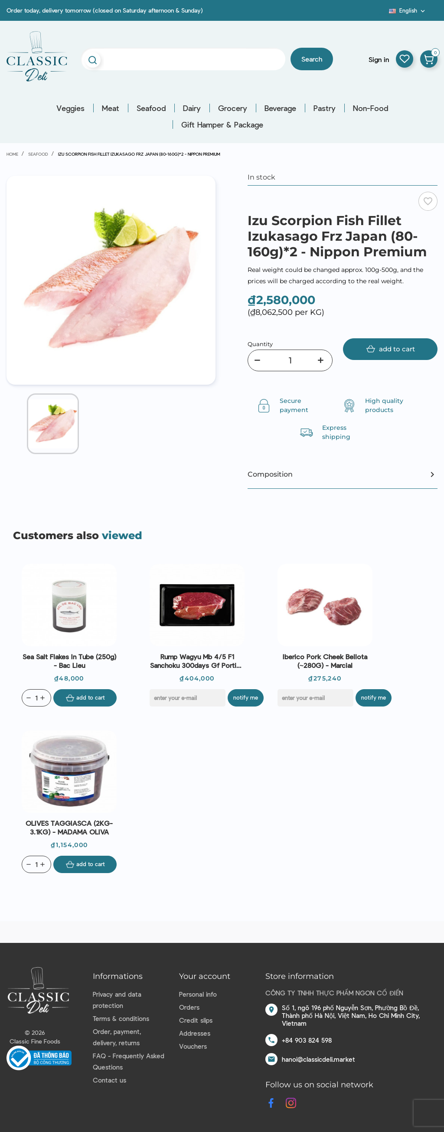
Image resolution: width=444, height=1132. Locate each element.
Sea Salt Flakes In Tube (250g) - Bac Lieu (69, 660)
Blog (384, 13)
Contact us (109, 1080)
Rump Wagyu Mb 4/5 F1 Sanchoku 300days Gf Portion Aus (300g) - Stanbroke (197, 661)
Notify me (246, 697)
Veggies (70, 108)
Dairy (192, 108)
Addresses (194, 1033)
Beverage (280, 108)
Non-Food (370, 108)
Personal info (198, 994)
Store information (299, 976)
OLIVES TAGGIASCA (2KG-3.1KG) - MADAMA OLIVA (69, 827)
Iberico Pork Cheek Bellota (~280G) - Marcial (325, 660)
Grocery (232, 108)
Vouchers (193, 1046)
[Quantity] (290, 360)
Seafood (151, 108)
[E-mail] (187, 698)
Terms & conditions (121, 1018)
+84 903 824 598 (307, 1040)
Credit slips (195, 1020)
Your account (204, 976)
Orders (189, 1007)
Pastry (324, 108)
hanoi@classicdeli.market (318, 1059)
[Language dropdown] (408, 10)
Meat (110, 108)
